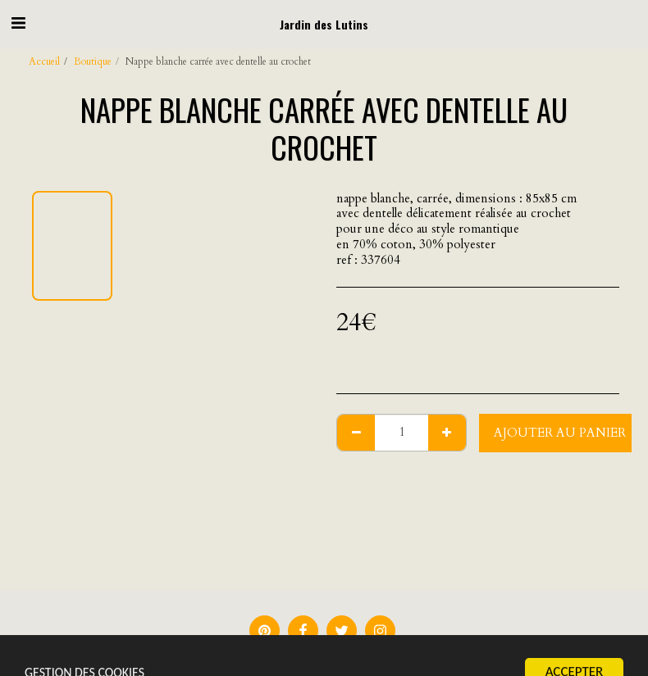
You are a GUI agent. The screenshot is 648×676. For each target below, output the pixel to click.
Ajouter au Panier (560, 432)
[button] (18, 23)
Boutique (93, 61)
